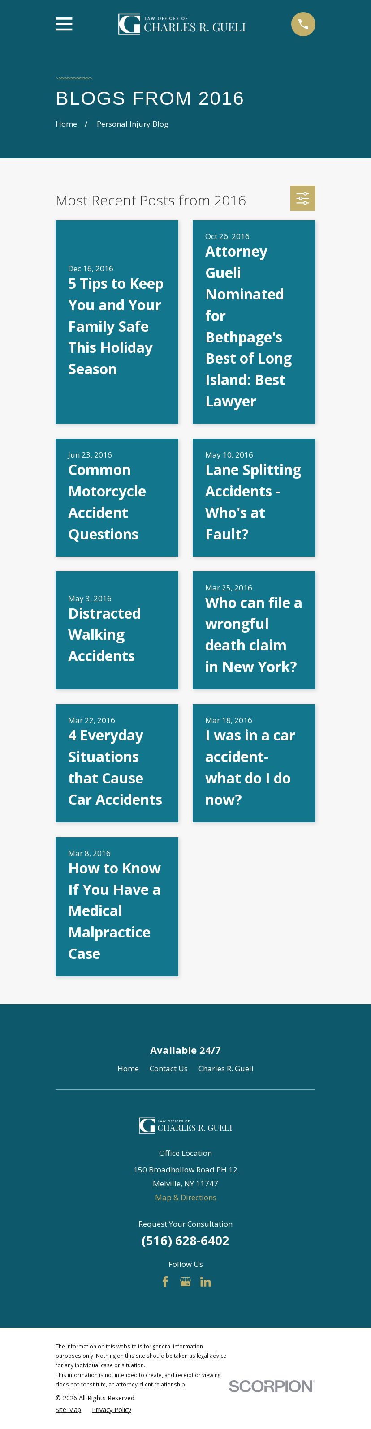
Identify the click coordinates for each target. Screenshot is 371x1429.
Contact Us (169, 1068)
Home (128, 1068)
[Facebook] (165, 1281)
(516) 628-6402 (185, 1240)
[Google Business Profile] (185, 1281)
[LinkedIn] (205, 1281)
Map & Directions (185, 1197)
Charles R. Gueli (226, 1068)
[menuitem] (68, 1410)
